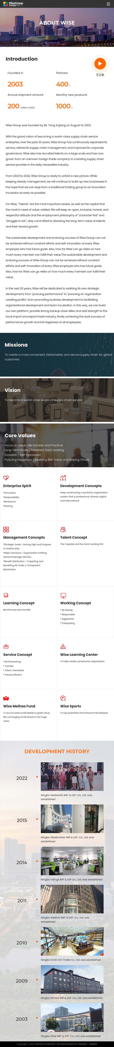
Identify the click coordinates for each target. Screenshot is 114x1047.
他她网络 (93, 1044)
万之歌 (100, 67)
